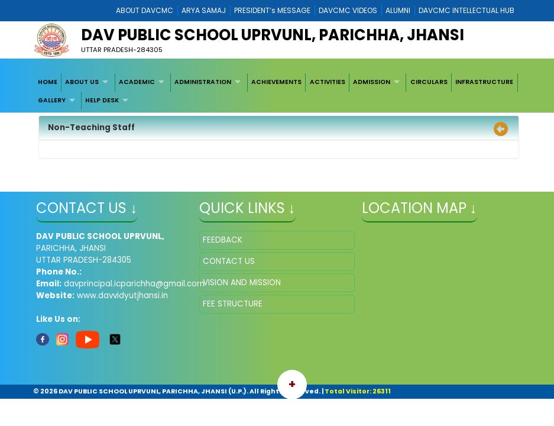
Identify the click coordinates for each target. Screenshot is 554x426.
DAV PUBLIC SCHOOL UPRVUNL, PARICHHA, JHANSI (272, 35)
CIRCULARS (429, 82)
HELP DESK (102, 100)
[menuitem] (47, 82)
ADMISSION (371, 82)
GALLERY (52, 100)
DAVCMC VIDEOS (348, 10)
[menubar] (277, 91)
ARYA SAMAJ (204, 10)
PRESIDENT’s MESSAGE (272, 10)
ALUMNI (397, 10)
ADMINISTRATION (202, 82)
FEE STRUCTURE (233, 303)
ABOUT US (82, 82)
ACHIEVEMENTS (276, 82)
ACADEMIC (137, 82)
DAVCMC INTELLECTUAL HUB (466, 10)
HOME (47, 82)
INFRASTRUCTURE (484, 82)
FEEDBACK (222, 240)
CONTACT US (229, 261)
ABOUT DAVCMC (144, 10)
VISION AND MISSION (242, 282)
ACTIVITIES (327, 82)
